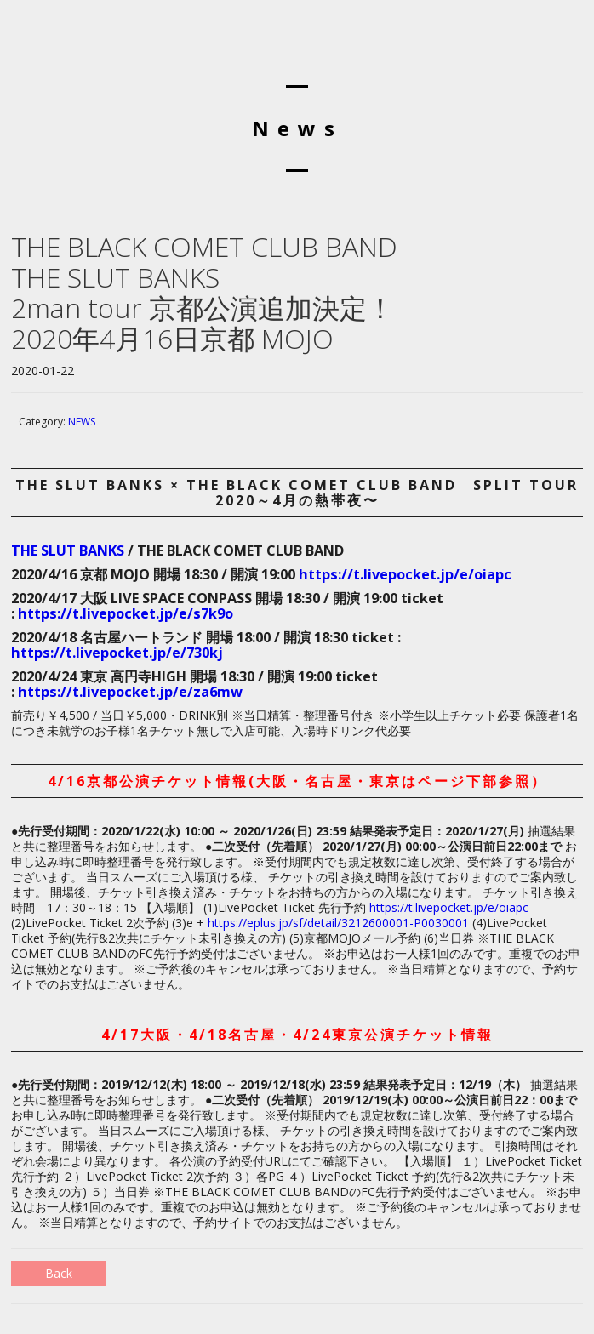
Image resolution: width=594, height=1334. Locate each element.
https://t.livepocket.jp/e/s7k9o (125, 613)
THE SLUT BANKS (67, 550)
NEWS (81, 421)
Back (58, 1273)
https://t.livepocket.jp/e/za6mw (130, 691)
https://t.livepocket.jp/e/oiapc (405, 574)
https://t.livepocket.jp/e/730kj (117, 652)
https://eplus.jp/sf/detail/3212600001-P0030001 (338, 923)
